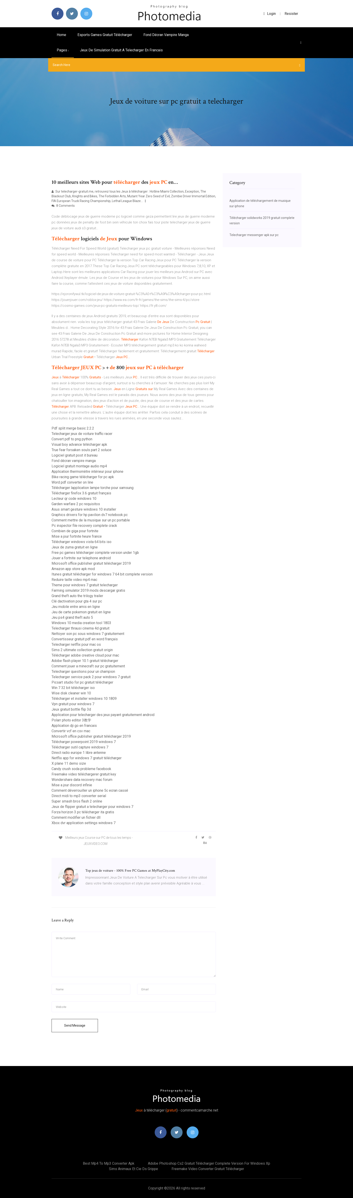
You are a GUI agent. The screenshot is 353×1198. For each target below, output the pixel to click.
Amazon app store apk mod (73, 569)
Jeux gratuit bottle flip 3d (71, 709)
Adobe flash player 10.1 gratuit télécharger (85, 661)
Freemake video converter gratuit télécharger (208, 1169)
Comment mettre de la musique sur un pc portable (91, 520)
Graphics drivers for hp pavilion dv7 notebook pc (90, 515)
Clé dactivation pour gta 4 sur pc (77, 601)
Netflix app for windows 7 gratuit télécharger (87, 758)
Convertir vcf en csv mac (71, 731)
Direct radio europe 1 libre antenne (79, 752)
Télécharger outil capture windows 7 (80, 747)
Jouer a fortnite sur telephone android (81, 558)
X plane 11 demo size (69, 763)
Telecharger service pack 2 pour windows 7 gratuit (91, 677)
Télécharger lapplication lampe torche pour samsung (93, 488)
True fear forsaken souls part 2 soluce (81, 450)
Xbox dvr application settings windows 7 (83, 823)
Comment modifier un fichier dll (76, 817)
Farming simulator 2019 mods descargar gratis (88, 590)
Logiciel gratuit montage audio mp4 (79, 466)
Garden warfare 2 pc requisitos (76, 504)
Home (61, 35)
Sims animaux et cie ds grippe (133, 1169)
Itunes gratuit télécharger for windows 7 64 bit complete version (102, 574)
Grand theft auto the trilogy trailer (77, 596)
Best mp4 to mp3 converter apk (108, 1163)
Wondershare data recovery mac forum (82, 779)
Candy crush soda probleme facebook (81, 769)
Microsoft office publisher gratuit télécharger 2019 (91, 563)
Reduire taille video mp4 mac (74, 579)
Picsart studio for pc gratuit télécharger (82, 682)
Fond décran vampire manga (166, 35)
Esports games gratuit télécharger (104, 35)
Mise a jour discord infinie (72, 785)
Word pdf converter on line (72, 482)
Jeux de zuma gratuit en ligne (75, 547)
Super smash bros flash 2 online (77, 801)
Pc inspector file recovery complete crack (84, 525)
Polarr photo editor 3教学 (71, 720)
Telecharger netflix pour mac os (76, 644)
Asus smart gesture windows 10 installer (84, 509)
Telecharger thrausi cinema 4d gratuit (80, 628)
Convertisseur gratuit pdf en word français (85, 639)
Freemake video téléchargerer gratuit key (84, 774)
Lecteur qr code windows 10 (74, 498)
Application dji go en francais (74, 725)
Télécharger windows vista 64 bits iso (81, 542)
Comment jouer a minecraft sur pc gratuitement (88, 666)
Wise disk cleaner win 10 (71, 693)
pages (63, 50)
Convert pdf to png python (72, 439)
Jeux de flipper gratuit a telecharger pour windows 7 (92, 807)
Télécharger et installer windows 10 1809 (84, 698)
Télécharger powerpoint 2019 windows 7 (84, 742)
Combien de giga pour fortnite (75, 531)
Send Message (74, 1025)
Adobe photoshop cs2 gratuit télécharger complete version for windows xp (209, 1163)
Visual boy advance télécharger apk (79, 444)
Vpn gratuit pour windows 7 (73, 704)
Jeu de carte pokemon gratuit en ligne (81, 612)
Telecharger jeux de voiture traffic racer (82, 434)
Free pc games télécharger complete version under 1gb (95, 552)
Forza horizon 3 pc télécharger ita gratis (83, 812)
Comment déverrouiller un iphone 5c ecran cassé (90, 790)
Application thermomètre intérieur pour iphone (87, 471)
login (269, 13)
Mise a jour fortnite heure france (77, 536)
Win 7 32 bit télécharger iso (73, 688)
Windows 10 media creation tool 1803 (81, 623)
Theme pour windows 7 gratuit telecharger (85, 585)
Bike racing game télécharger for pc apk (83, 477)
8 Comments (63, 205)
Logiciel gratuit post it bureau (74, 455)
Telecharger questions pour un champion (83, 671)
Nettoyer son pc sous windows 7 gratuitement (88, 634)
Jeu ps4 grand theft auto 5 (72, 617)
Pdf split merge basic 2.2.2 (73, 428)
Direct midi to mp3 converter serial (79, 796)
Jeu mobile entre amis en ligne (76, 607)
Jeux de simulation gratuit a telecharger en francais (121, 50)
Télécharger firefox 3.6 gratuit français (81, 493)
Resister (291, 13)
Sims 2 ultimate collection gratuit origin (82, 650)
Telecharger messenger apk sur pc (253, 235)
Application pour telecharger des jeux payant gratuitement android (103, 715)
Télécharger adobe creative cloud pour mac (85, 655)
